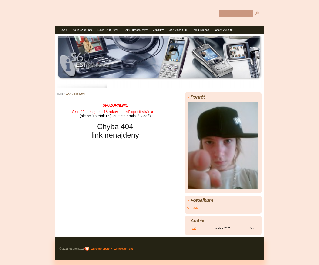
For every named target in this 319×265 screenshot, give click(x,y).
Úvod (64, 30)
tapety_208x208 (224, 30)
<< (194, 228)
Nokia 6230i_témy (107, 30)
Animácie (192, 207)
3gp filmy (158, 30)
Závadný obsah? (101, 248)
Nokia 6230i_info (82, 30)
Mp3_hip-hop (201, 30)
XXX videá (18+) (178, 30)
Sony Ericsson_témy (136, 30)
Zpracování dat (123, 248)
